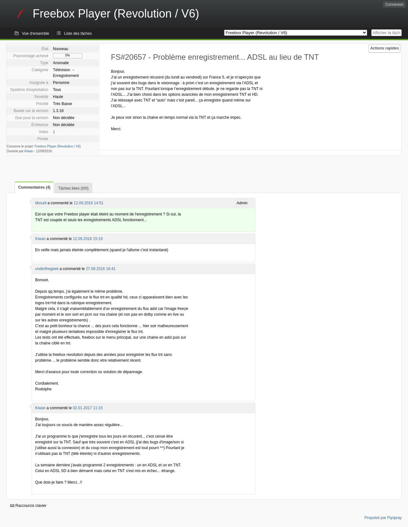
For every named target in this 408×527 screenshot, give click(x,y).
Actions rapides (384, 48)
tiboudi (40, 203)
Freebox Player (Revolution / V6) (57, 146)
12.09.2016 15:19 (87, 239)
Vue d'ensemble (35, 33)
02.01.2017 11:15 (87, 408)
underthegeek (46, 269)
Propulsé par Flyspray (383, 518)
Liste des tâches (78, 33)
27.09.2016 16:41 (100, 269)
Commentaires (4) (34, 187)
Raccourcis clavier (28, 505)
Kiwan (29, 151)
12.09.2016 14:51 (88, 203)
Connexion (394, 4)
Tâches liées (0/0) (73, 188)
